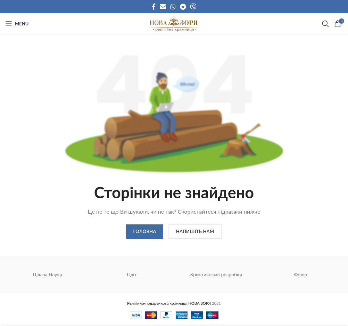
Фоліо (300, 274)
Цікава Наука (47, 274)
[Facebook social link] (154, 6)
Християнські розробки (216, 274)
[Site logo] (174, 23)
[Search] (324, 24)
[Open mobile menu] (17, 24)
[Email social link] (163, 6)
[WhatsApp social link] (173, 6)
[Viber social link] (193, 6)
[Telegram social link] (183, 6)
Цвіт (131, 274)
